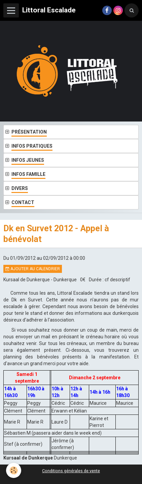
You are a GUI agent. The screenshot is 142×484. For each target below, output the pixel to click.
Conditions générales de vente (71, 470)
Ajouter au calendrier (32, 269)
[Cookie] (13, 470)
